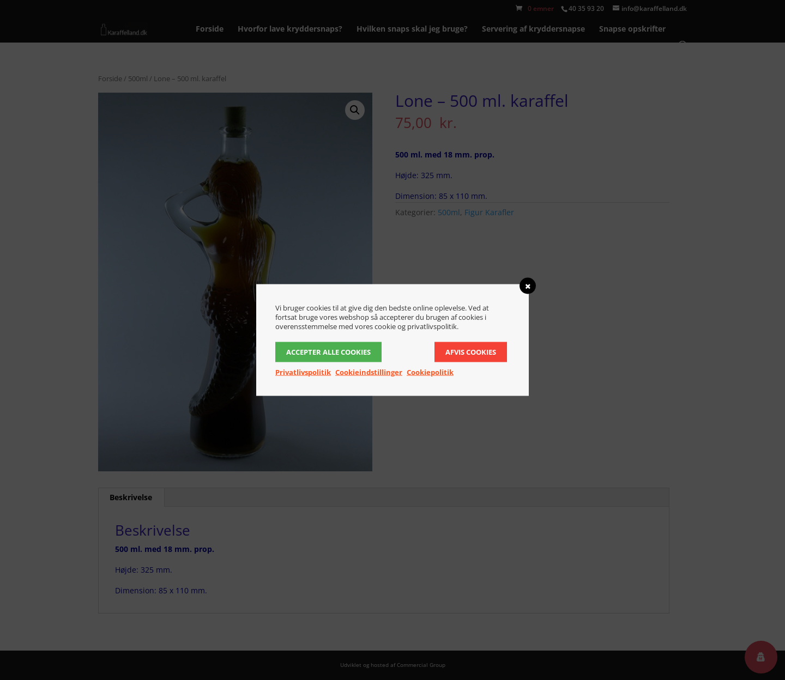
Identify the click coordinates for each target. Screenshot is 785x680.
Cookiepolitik (430, 372)
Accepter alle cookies (328, 352)
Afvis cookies (470, 352)
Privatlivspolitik (303, 372)
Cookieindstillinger (368, 372)
